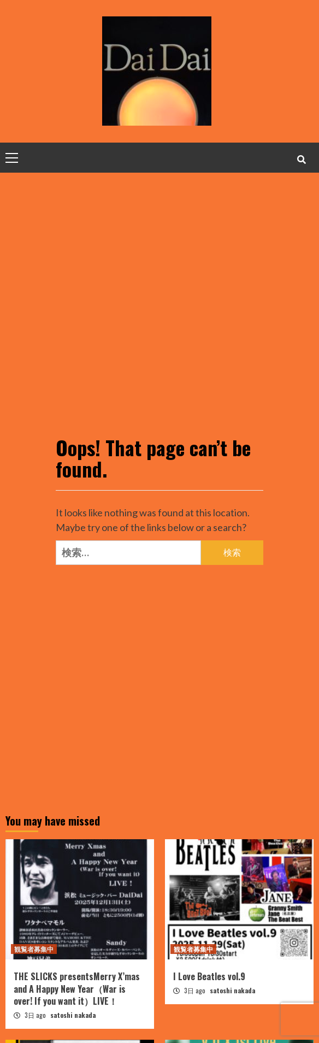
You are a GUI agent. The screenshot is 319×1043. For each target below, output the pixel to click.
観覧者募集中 (34, 948)
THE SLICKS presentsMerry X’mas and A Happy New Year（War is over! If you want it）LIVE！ (77, 988)
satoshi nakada (73, 1015)
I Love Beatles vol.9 (209, 976)
